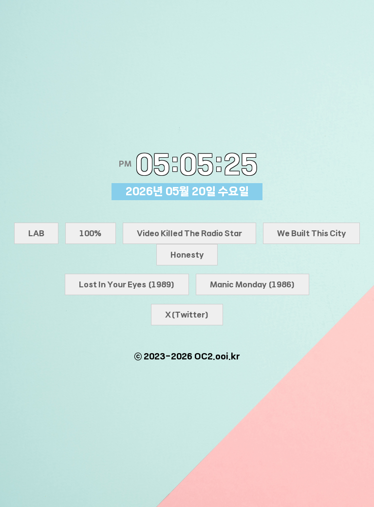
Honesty (187, 254)
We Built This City (311, 233)
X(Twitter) (187, 314)
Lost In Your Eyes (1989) (127, 284)
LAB (36, 233)
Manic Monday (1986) (252, 284)
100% (90, 233)
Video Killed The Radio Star (189, 233)
